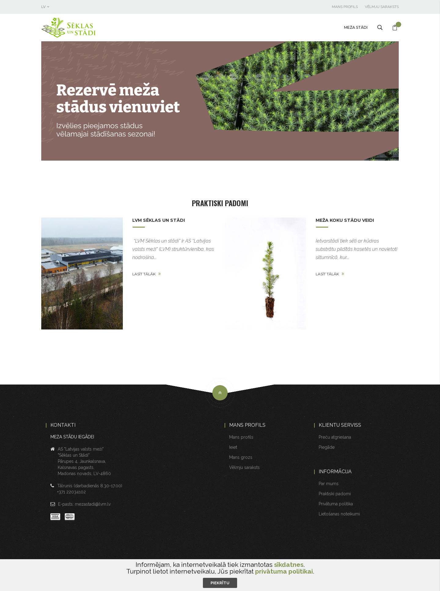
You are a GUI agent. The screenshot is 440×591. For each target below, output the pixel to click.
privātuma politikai (284, 571)
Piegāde (327, 447)
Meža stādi (356, 27)
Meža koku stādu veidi (345, 220)
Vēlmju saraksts (382, 7)
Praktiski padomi (220, 202)
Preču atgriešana (335, 437)
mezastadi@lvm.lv (93, 504)
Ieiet (233, 447)
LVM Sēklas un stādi (158, 220)
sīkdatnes (288, 564)
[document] (220, 574)
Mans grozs (240, 457)
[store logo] (82, 28)
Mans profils (345, 7)
